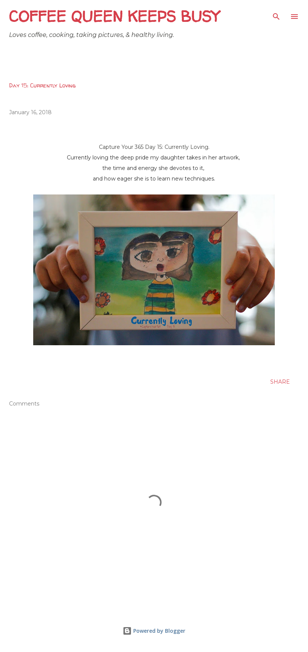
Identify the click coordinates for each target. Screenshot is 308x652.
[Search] (276, 13)
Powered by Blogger (154, 630)
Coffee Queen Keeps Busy (114, 16)
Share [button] (280, 381)
